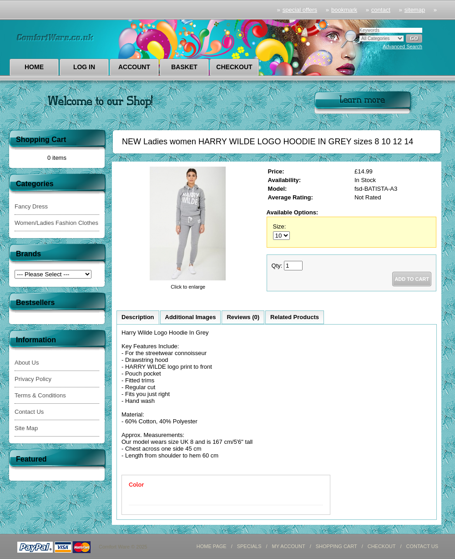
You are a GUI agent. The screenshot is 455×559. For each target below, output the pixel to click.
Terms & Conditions (40, 395)
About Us (27, 362)
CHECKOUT (382, 546)
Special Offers (300, 9)
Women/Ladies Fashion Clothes (56, 222)
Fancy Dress (31, 206)
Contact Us (29, 411)
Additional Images (190, 317)
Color (136, 484)
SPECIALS (249, 546)
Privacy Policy (33, 379)
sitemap (414, 9)
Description (137, 317)
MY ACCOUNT (288, 546)
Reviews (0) (243, 317)
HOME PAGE (212, 546)
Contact (380, 9)
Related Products (294, 317)
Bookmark (344, 9)
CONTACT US (422, 546)
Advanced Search (402, 46)
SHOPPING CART (336, 546)
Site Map (26, 428)
